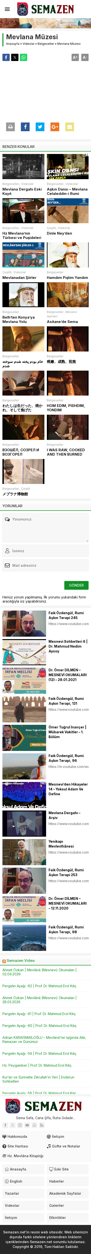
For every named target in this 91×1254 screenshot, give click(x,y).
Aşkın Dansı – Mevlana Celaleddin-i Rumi (67, 191)
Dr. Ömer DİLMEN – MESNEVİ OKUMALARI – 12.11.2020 (68, 903)
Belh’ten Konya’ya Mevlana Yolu (18, 319)
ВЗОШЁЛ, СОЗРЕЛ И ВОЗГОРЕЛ (20, 452)
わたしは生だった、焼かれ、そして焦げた (22, 408)
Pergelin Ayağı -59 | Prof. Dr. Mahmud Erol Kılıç (39, 1053)
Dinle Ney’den (59, 233)
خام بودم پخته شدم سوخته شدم (22, 363)
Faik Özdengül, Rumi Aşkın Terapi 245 (66, 615)
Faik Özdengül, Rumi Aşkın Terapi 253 (66, 872)
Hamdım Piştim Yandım (67, 277)
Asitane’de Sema (62, 322)
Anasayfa (12, 44)
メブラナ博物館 (15, 494)
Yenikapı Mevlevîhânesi (61, 843)
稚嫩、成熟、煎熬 (61, 361)
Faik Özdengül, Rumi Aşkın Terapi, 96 (66, 758)
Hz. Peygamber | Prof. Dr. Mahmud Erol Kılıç (37, 1065)
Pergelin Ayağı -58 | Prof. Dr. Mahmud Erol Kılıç (39, 1093)
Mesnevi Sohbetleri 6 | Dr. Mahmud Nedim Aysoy (68, 646)
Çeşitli (51, 228)
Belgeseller (46, 44)
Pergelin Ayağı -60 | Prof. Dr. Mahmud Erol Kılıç (39, 1026)
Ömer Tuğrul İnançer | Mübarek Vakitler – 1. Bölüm (67, 732)
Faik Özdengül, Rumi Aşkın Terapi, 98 (66, 929)
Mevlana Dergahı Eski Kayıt (22, 191)
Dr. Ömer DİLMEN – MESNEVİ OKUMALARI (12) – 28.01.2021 (68, 675)
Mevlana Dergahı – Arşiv (64, 815)
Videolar (28, 44)
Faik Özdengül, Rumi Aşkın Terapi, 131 (66, 700)
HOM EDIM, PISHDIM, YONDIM (66, 408)
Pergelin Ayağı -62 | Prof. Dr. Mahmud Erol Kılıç (39, 986)
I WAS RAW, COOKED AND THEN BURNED (66, 452)
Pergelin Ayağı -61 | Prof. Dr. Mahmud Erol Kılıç (39, 1014)
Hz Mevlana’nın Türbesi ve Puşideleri (21, 235)
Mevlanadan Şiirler (19, 277)
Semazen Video (21, 960)
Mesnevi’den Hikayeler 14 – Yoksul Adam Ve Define (68, 789)
